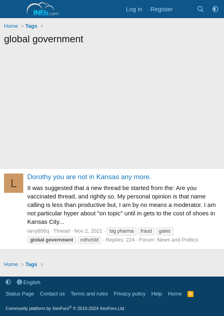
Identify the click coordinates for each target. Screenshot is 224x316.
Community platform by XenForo (65, 308)
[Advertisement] (112, 110)
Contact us (52, 294)
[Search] (200, 9)
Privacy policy (129, 294)
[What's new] (184, 9)
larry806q (38, 231)
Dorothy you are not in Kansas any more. (89, 177)
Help (156, 294)
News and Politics (177, 240)
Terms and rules (89, 294)
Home (175, 294)
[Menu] (11, 9)
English (29, 282)
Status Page (20, 294)
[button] (215, 9)
